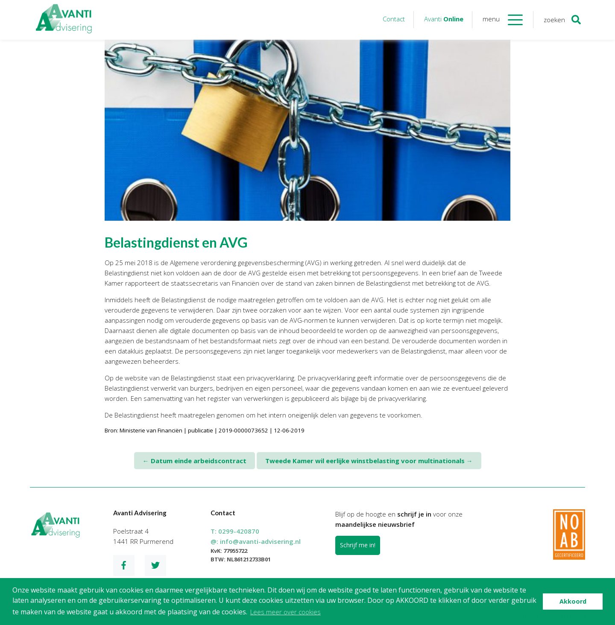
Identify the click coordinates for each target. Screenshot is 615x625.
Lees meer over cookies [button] (285, 611)
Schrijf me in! (357, 545)
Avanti (443, 19)
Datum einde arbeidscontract (194, 460)
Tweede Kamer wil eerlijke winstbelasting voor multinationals (369, 460)
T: (235, 531)
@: (256, 541)
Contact (394, 19)
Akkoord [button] (572, 601)
